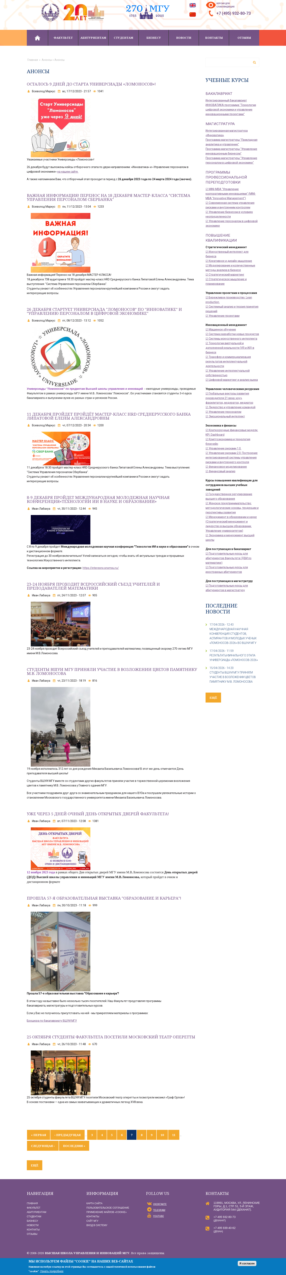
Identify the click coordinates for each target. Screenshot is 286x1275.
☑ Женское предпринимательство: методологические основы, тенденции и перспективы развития (232, 508)
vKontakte (160, 1204)
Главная (37, 38)
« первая (38, 1135)
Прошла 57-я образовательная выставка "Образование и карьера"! (104, 898)
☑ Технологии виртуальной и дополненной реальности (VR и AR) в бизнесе (230, 348)
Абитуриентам (93, 38)
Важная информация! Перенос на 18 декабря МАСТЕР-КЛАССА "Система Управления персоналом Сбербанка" (108, 197)
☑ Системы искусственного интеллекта (231, 338)
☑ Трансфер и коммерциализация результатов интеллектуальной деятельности (228, 361)
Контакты (214, 38)
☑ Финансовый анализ (220, 471)
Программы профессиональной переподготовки (226, 177)
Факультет (63, 38)
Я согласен (247, 1263)
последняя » (74, 1146)
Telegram (159, 1210)
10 (162, 1135)
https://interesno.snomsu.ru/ (101, 567)
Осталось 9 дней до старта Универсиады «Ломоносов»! (91, 84)
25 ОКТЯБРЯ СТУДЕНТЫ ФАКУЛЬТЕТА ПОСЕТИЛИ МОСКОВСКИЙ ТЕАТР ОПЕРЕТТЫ (111, 1037)
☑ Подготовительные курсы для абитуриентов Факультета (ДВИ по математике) (228, 558)
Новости (183, 38)
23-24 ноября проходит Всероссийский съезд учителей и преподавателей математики (93, 586)
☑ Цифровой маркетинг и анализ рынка (232, 379)
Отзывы (244, 38)
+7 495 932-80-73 (225, 1217)
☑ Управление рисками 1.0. (223, 448)
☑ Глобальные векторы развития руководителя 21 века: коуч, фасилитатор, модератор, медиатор (229, 398)
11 (173, 1135)
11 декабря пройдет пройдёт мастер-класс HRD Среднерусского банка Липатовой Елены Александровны (109, 416)
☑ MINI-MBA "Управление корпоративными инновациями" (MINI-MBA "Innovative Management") (231, 194)
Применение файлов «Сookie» (106, 1212)
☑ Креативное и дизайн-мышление (229, 260)
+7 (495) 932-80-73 (233, 13)
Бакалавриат (219, 93)
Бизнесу (153, 38)
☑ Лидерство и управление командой (230, 407)
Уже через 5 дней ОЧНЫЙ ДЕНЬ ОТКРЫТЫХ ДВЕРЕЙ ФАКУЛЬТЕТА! (98, 813)
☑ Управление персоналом (223, 411)
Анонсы (47, 59)
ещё (34, 1165)
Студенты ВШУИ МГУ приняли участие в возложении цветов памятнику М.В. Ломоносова (112, 671)
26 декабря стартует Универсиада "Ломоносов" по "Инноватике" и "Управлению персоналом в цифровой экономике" (104, 311)
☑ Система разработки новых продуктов (232, 334)
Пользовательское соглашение (107, 1207)
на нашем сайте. (67, 171)
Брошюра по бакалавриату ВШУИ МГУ (52, 1020)
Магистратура (220, 123)
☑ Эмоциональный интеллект (225, 416)
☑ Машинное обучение (221, 329)
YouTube (158, 1216)
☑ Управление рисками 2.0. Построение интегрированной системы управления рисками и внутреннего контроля (232, 457)
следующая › (43, 1146)
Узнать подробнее (51, 1271)
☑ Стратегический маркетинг (225, 274)
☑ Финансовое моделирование (226, 466)
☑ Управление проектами (223, 315)
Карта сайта (94, 1203)
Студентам (123, 38)
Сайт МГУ (92, 1221)
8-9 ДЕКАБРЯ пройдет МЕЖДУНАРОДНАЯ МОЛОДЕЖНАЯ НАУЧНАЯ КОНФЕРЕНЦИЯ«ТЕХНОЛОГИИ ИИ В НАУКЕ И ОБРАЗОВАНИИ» (98, 499)
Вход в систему (96, 1225)
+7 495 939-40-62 (225, 1227)
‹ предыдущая (67, 1135)
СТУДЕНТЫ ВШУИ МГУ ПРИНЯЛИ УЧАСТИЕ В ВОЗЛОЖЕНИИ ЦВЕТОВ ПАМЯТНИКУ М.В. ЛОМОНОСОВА (233, 677)
